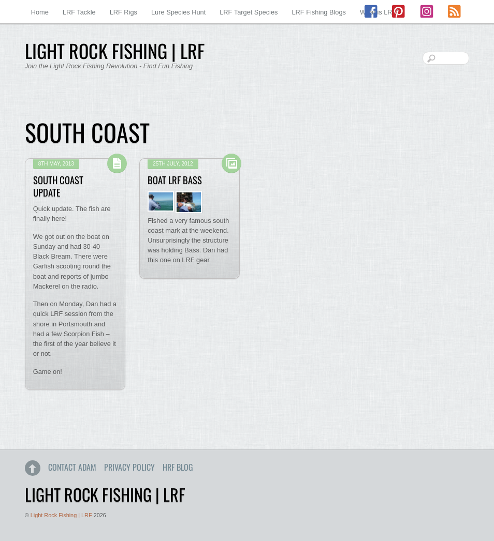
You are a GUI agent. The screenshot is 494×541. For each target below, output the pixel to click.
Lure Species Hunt (178, 12)
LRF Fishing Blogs (319, 12)
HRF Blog (178, 467)
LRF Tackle (79, 12)
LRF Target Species (249, 12)
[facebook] (371, 12)
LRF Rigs (123, 12)
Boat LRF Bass (175, 180)
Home (40, 12)
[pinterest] (399, 12)
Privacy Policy (129, 467)
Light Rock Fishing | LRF (61, 515)
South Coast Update (58, 186)
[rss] (454, 12)
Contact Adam (72, 467)
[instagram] (426, 12)
